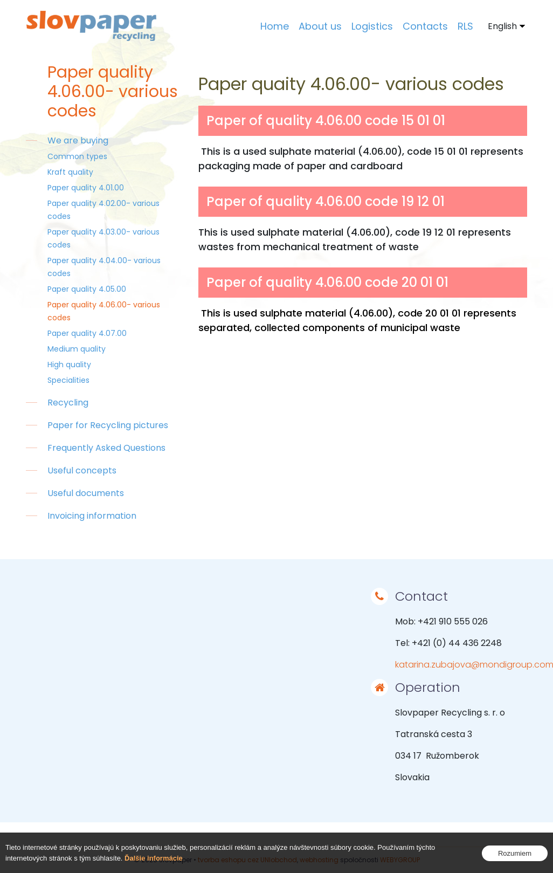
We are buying (77, 140)
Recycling (67, 402)
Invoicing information (91, 516)
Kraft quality (70, 172)
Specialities (68, 380)
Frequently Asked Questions (106, 448)
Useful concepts (81, 470)
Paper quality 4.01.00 (85, 187)
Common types (77, 156)
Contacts (425, 26)
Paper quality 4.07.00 (87, 333)
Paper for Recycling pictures (107, 425)
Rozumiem (514, 853)
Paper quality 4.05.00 (86, 289)
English (502, 26)
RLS (465, 26)
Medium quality (76, 348)
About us (320, 26)
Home (274, 26)
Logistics (372, 26)
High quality (69, 364)
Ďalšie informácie (154, 858)
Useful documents (85, 493)
